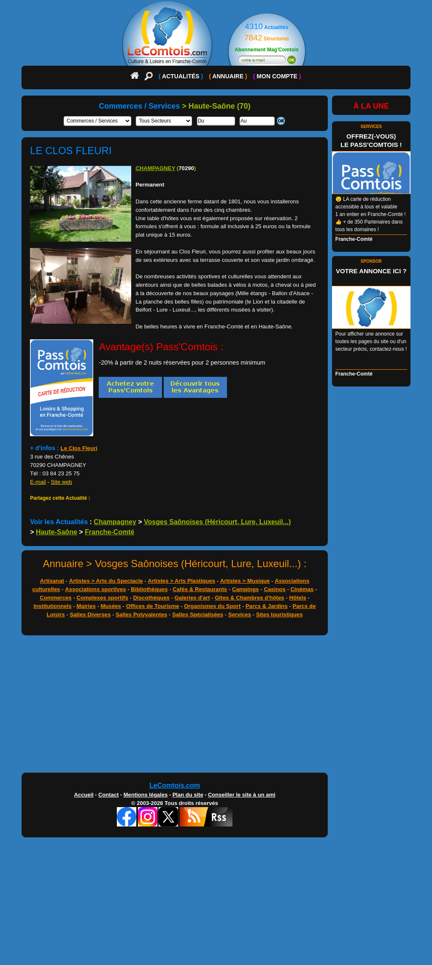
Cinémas (301, 589)
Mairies (85, 606)
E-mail (38, 482)
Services (239, 614)
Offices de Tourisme (152, 606)
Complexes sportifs (102, 597)
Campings (245, 589)
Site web (61, 482)
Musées (111, 606)
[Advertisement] (216, 706)
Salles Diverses (90, 614)
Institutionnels (53, 606)
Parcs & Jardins (267, 606)
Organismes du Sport (212, 606)
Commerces (56, 597)
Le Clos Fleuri (79, 448)
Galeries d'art (192, 597)
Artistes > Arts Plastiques (181, 581)
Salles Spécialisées (197, 614)
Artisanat (52, 581)
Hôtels (297, 597)
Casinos (274, 589)
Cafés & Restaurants (200, 589)
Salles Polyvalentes (141, 614)
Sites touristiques (279, 614)
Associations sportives (95, 589)
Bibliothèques (149, 589)
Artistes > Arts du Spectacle (106, 581)
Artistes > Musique (245, 581)
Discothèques (151, 597)
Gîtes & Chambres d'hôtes (249, 597)
